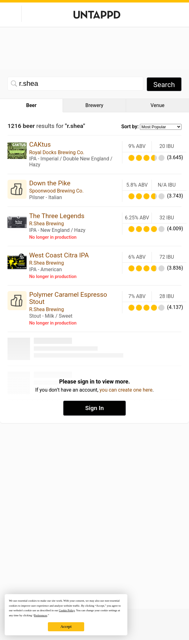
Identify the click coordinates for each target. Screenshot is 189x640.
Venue (157, 105)
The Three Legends (56, 216)
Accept (65, 626)
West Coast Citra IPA (59, 255)
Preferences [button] (40, 615)
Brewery (94, 105)
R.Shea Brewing (46, 224)
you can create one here (126, 390)
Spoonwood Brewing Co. (56, 191)
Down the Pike (49, 183)
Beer (31, 105)
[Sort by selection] (160, 127)
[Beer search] (75, 83)
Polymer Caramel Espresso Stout (68, 298)
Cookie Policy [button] (67, 610)
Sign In (94, 408)
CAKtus (40, 144)
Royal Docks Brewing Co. (56, 152)
